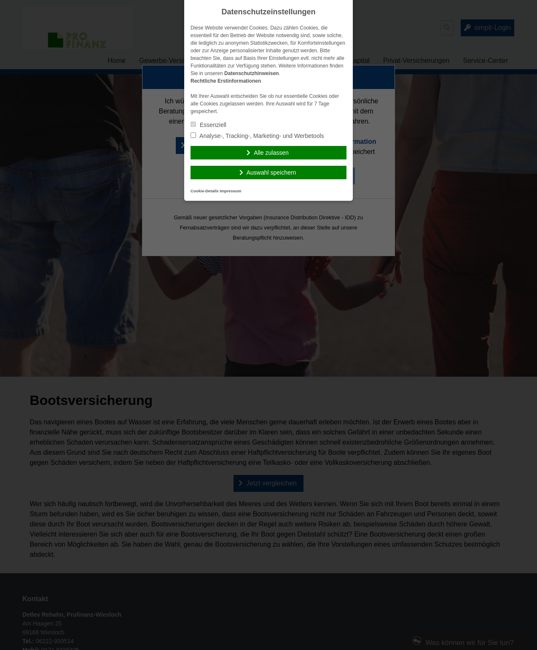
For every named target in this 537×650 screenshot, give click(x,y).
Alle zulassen (271, 152)
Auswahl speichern (271, 172)
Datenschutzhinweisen (251, 73)
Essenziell (208, 124)
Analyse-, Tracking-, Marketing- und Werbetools (257, 135)
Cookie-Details (205, 191)
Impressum (230, 191)
